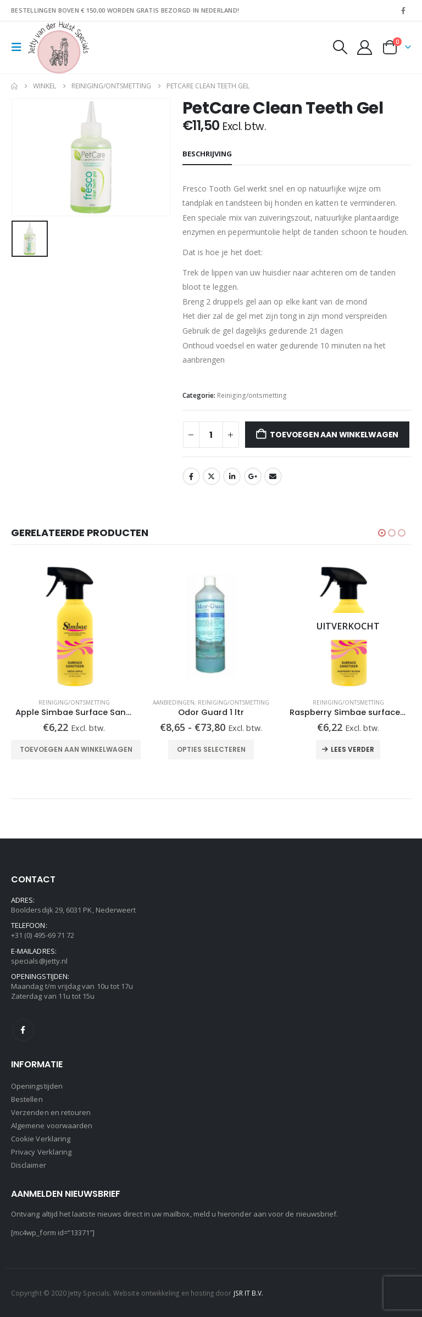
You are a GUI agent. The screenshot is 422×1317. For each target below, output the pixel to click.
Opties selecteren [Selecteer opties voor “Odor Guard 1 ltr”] (211, 749)
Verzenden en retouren (51, 1112)
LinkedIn (232, 476)
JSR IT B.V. (249, 1292)
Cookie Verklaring (40, 1139)
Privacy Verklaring (41, 1152)
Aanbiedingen (174, 702)
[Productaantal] (211, 434)
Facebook (191, 476)
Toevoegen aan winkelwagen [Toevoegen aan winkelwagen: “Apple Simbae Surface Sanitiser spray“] (76, 749)
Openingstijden (37, 1086)
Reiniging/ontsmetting (252, 395)
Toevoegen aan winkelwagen (334, 434)
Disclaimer (28, 1165)
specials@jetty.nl (39, 961)
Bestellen (27, 1099)
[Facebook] (403, 10)
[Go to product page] (74, 626)
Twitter (211, 476)
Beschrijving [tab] (207, 154)
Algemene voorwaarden (51, 1125)
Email (273, 476)
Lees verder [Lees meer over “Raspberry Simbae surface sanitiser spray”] (352, 749)
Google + (253, 476)
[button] (20, 47)
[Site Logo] (59, 47)
